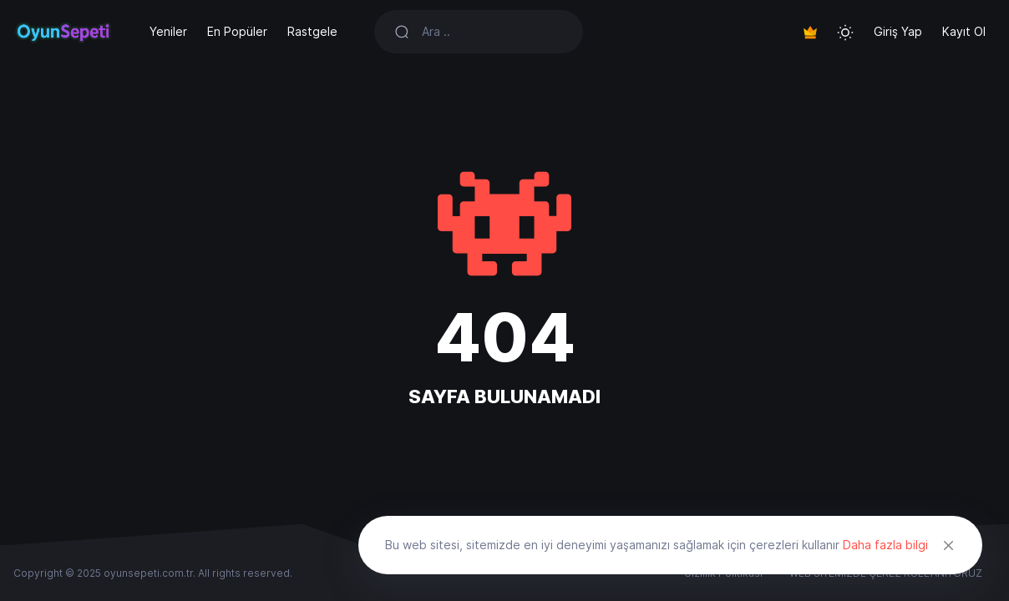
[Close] (948, 545)
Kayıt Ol (964, 31)
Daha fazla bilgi (885, 545)
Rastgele (312, 31)
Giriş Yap (898, 31)
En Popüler (237, 31)
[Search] (492, 31)
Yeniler (168, 31)
